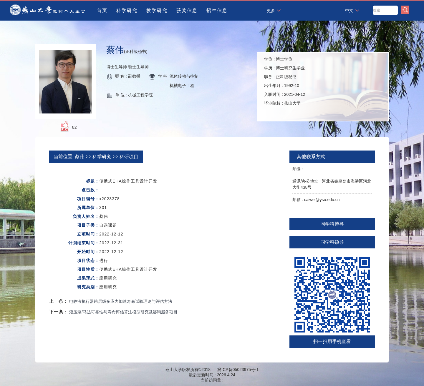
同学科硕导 (332, 242)
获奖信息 (187, 10)
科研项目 (129, 156)
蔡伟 (80, 156)
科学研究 (127, 10)
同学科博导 (332, 223)
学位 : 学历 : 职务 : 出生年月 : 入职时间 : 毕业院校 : (284, 81)
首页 (102, 10)
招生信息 (217, 10)
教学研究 (157, 10)
